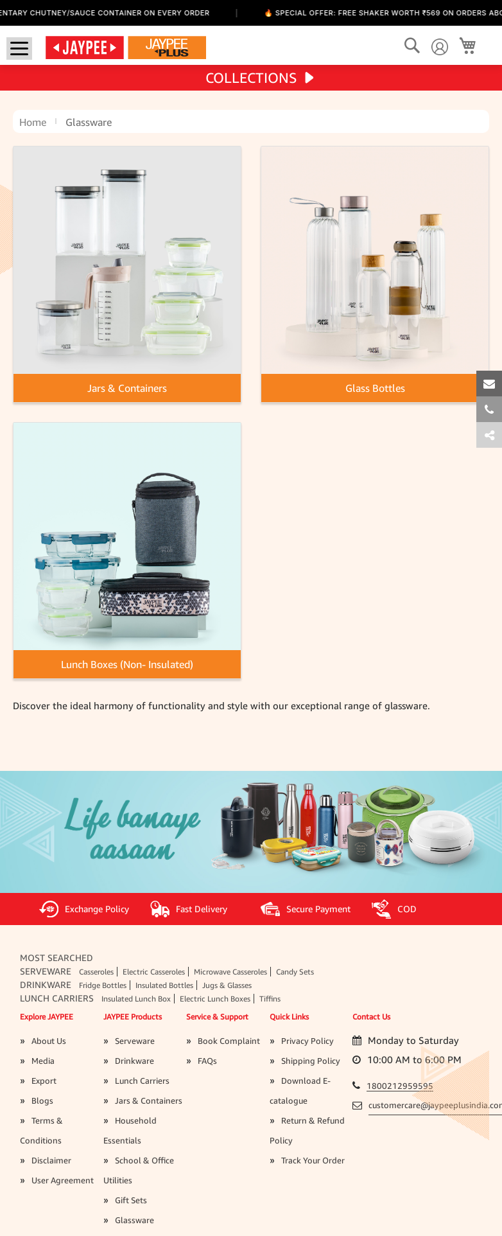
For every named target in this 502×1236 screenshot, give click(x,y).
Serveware (45, 971)
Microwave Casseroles (230, 971)
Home (32, 122)
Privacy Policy (307, 1041)
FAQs (207, 1060)
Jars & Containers (148, 1100)
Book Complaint (229, 1041)
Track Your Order (313, 1160)
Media (43, 1060)
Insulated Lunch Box (136, 998)
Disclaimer (51, 1160)
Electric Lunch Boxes (215, 998)
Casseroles (96, 971)
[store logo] (126, 47)
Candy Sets (295, 971)
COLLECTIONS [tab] (251, 77)
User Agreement (62, 1180)
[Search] (412, 46)
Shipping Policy (310, 1060)
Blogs (42, 1100)
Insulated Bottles (164, 985)
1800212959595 (400, 1086)
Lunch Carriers (57, 998)
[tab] (489, 435)
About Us (48, 1041)
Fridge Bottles (102, 985)
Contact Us (371, 1016)
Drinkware (45, 984)
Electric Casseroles (154, 971)
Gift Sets (131, 1200)
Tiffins (270, 998)
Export (43, 1080)
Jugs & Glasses (227, 985)
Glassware (134, 1220)
